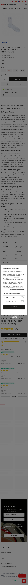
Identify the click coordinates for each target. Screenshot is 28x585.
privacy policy (16, 276)
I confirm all (14, 306)
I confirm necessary (14, 311)
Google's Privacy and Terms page (17, 289)
